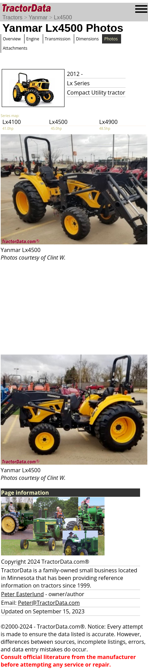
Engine (32, 39)
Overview (12, 39)
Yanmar (38, 17)
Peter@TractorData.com (49, 603)
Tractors (12, 17)
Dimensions (87, 39)
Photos (111, 39)
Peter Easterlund (22, 594)
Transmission (57, 39)
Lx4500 (63, 17)
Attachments (15, 48)
